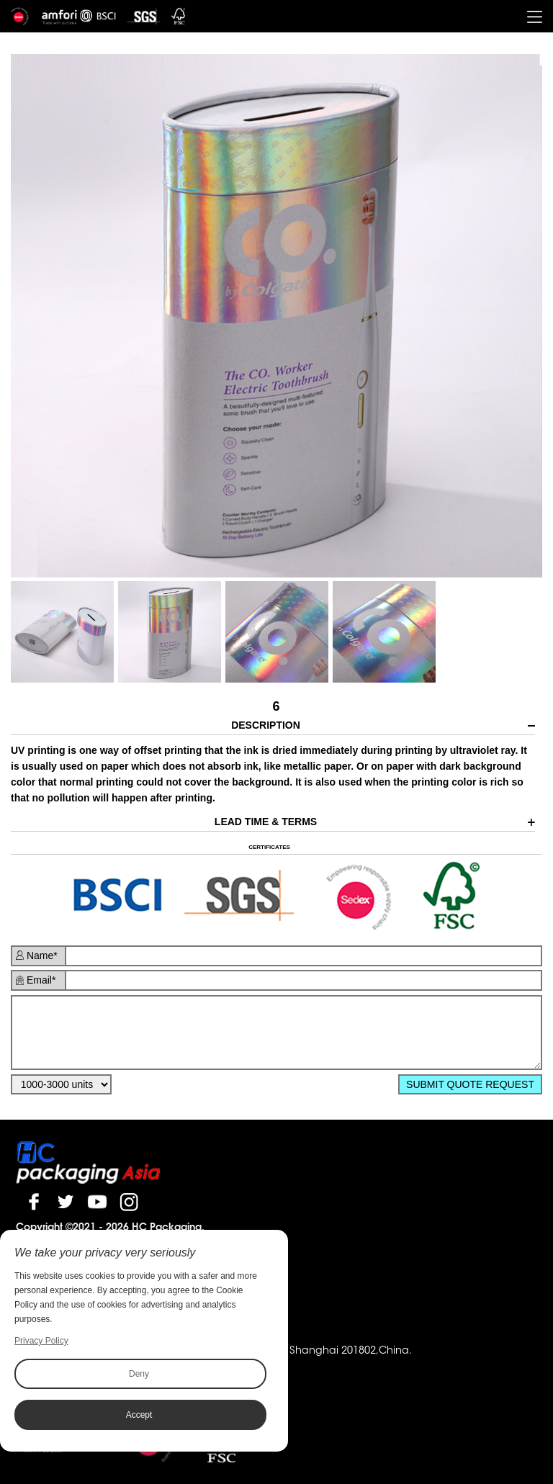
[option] (276, 316)
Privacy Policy (41, 1341)
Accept (139, 1415)
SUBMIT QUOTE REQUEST (470, 1084)
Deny (139, 1374)
